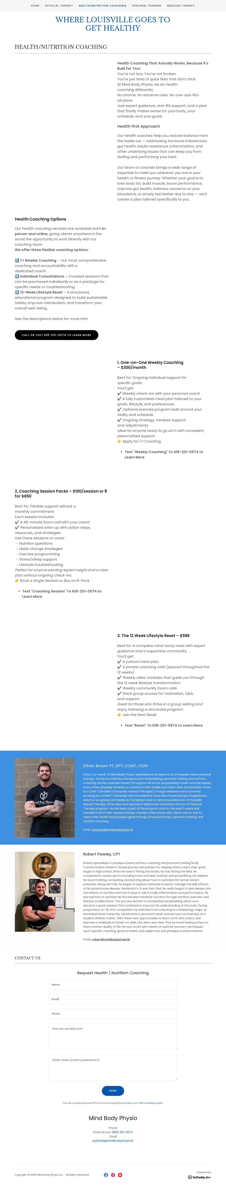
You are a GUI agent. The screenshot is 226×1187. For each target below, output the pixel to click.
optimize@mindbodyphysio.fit (112, 830)
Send (113, 1090)
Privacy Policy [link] (125, 1103)
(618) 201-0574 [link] (122, 1132)
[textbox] (113, 985)
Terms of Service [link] (147, 1103)
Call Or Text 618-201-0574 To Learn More (56, 335)
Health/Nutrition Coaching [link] (102, 5)
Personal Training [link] (147, 5)
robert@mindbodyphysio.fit (111, 939)
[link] (105, 1175)
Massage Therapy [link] (181, 5)
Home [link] (35, 5)
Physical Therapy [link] (59, 5)
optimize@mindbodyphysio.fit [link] (112, 1141)
